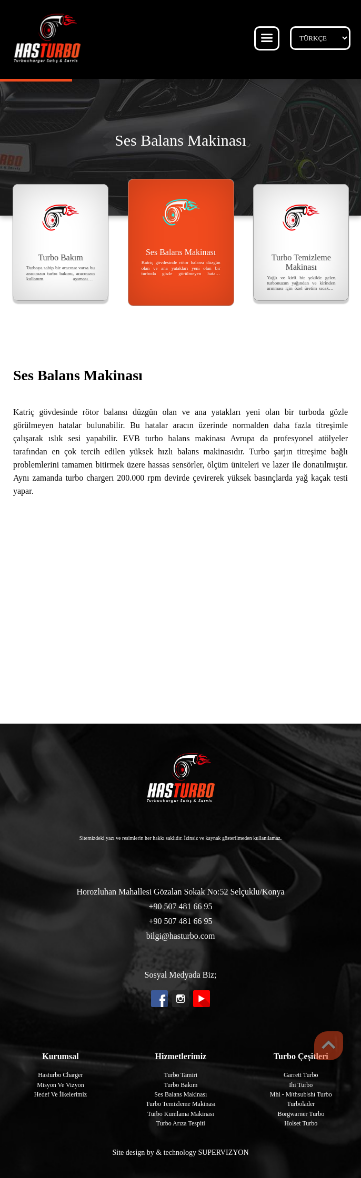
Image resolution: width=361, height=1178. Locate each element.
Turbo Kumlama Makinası (180, 1114)
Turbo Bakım (180, 1085)
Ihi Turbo (301, 1085)
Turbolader (301, 1104)
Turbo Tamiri (181, 1075)
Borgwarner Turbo (300, 1114)
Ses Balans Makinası (180, 1094)
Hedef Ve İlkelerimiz (60, 1094)
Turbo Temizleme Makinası (180, 1104)
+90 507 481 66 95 (180, 906)
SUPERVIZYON (223, 1152)
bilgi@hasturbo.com (180, 935)
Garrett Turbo (301, 1075)
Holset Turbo (300, 1123)
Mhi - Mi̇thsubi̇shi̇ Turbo (301, 1094)
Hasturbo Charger (60, 1075)
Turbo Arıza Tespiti (180, 1123)
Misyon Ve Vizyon (60, 1085)
